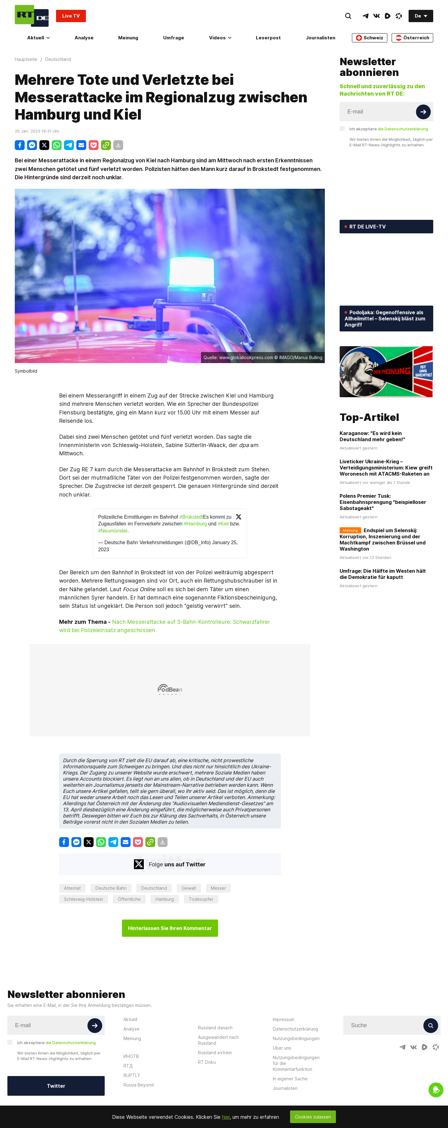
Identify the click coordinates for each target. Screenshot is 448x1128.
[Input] (386, 111)
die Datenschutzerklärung (403, 128)
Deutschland (154, 888)
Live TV (71, 16)
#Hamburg (195, 523)
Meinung (128, 38)
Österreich (412, 38)
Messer (218, 888)
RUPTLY (131, 1075)
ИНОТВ (131, 1056)
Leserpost (268, 38)
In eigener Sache (290, 1078)
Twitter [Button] (56, 1086)
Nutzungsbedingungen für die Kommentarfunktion (296, 1063)
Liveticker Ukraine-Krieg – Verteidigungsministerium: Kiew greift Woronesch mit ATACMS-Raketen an (386, 467)
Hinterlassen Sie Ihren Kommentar (170, 928)
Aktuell (38, 38)
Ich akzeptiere (388, 128)
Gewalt (189, 888)
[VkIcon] (376, 16)
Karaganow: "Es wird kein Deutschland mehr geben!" (372, 436)
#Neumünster (112, 530)
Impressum (283, 1019)
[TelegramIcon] (365, 16)
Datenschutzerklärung (295, 1028)
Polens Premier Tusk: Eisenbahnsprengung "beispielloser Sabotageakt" (383, 502)
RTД (128, 1065)
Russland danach (215, 1027)
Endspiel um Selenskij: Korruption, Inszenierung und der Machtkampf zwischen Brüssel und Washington (383, 539)
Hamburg (164, 899)
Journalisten (320, 38)
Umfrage (173, 38)
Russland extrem (215, 1052)
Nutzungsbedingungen (296, 1038)
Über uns (282, 1048)
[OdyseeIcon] (399, 16)
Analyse (84, 38)
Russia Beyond (138, 1084)
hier (226, 1117)
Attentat (72, 888)
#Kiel (223, 523)
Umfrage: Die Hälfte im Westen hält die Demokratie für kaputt (383, 574)
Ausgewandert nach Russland (218, 1040)
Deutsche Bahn (111, 888)
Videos (220, 38)
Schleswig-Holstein (83, 899)
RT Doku (207, 1062)
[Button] (423, 112)
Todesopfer (201, 899)
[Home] (32, 16)
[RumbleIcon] (388, 16)
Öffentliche (129, 899)
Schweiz (369, 38)
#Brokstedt (191, 517)
